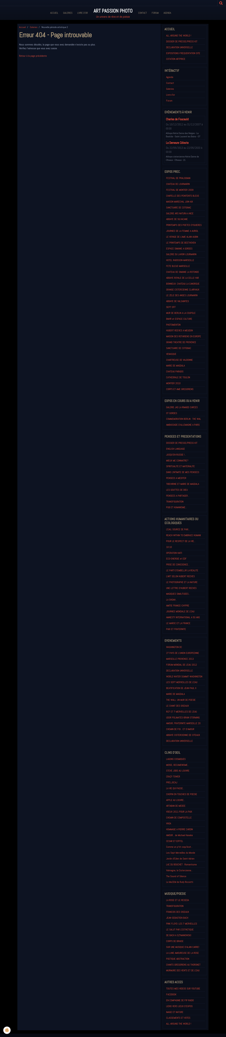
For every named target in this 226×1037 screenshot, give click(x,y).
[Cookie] (7, 1030)
